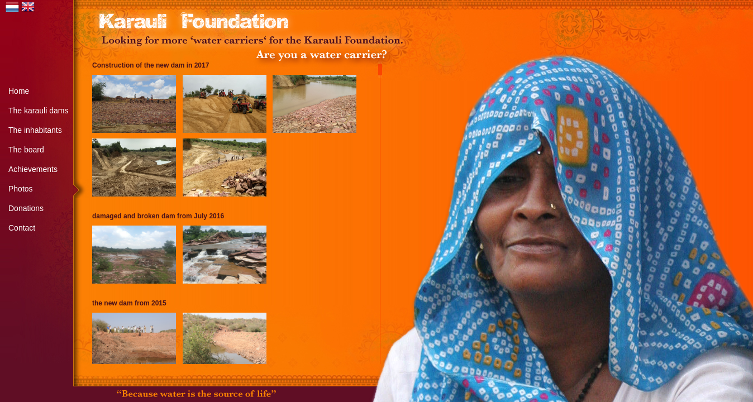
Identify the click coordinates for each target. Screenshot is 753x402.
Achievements (33, 169)
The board (26, 149)
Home (18, 91)
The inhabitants (35, 130)
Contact (21, 227)
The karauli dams (38, 110)
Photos (20, 188)
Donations (26, 208)
